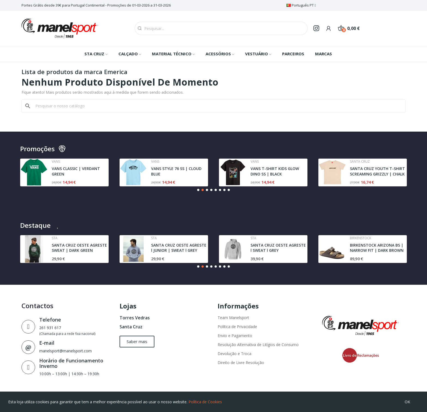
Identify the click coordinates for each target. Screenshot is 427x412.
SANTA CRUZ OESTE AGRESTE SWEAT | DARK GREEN (79, 248)
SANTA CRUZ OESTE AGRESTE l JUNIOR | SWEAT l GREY (178, 248)
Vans (56, 161)
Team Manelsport (233, 317)
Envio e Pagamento (235, 335)
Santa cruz (360, 161)
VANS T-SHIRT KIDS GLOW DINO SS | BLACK (275, 171)
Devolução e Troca (234, 353)
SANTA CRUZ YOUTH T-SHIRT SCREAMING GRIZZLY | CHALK (377, 171)
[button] (198, 190)
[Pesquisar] (216, 106)
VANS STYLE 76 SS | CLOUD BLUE (176, 171)
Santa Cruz (131, 326)
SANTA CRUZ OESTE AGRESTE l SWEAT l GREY (278, 248)
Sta (54, 238)
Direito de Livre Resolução (241, 362)
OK (407, 401)
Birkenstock (360, 238)
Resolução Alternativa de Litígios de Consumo (258, 344)
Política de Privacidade (237, 326)
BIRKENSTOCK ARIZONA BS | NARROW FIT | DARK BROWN (377, 248)
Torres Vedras (135, 317)
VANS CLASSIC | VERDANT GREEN (76, 171)
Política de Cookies (205, 401)
